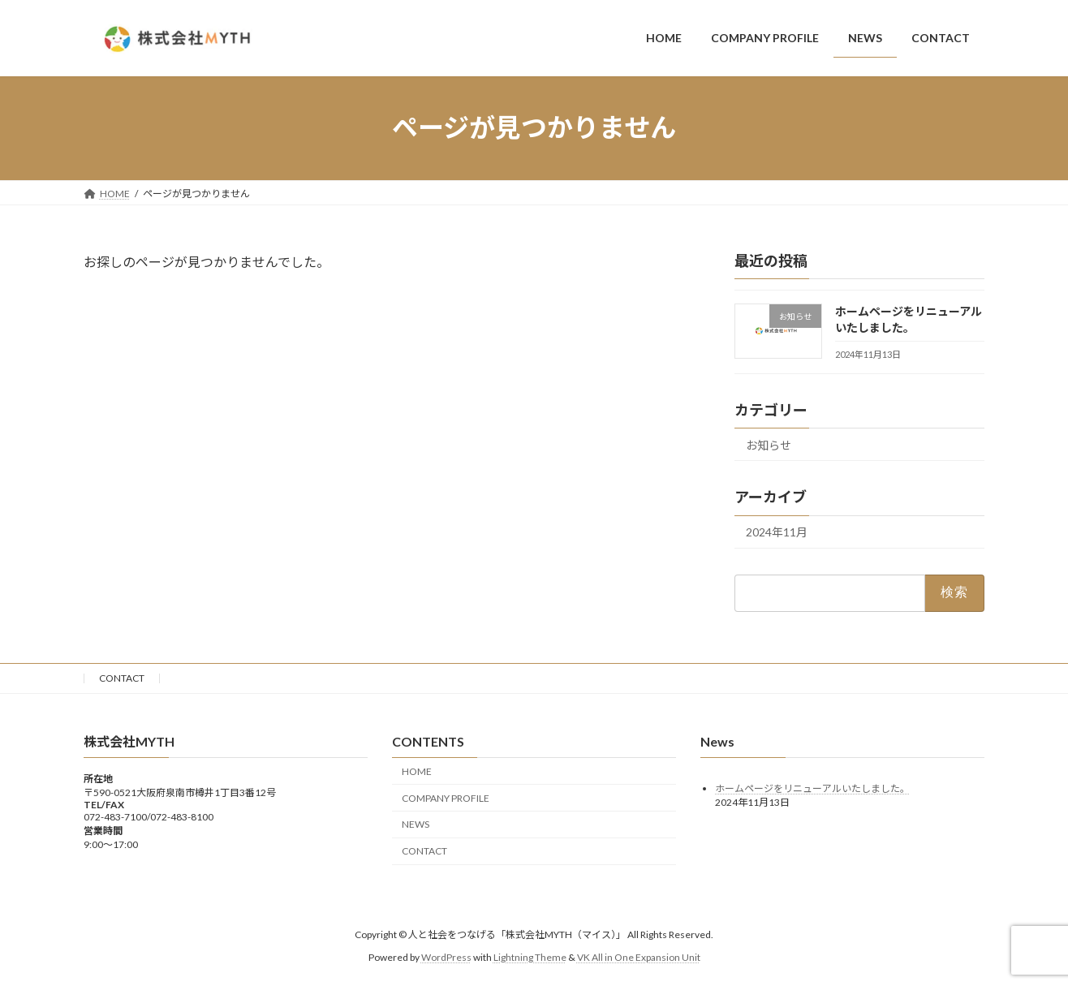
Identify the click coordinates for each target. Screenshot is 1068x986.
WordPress (446, 957)
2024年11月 (776, 532)
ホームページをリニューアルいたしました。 (812, 788)
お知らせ (768, 444)
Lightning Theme (529, 957)
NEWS (415, 825)
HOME (417, 771)
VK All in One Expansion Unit (638, 957)
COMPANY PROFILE (445, 798)
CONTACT (121, 678)
